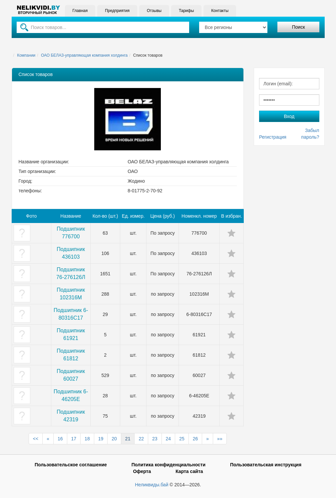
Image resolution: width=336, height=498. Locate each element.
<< (35, 438)
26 (195, 438)
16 (60, 438)
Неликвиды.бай (151, 484)
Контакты (219, 10)
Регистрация (272, 137)
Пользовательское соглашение (71, 464)
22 (141, 438)
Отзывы (154, 10)
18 (87, 438)
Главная (80, 10)
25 (181, 438)
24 (168, 438)
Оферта (142, 471)
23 (155, 438)
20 (114, 438)
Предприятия (117, 10)
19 (101, 438)
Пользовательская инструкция (265, 464)
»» (219, 438)
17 (74, 438)
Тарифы (186, 10)
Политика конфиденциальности (168, 464)
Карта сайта (189, 471)
